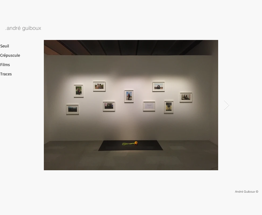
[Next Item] (227, 105)
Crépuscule (10, 55)
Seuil (4, 45)
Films (5, 64)
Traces (6, 73)
